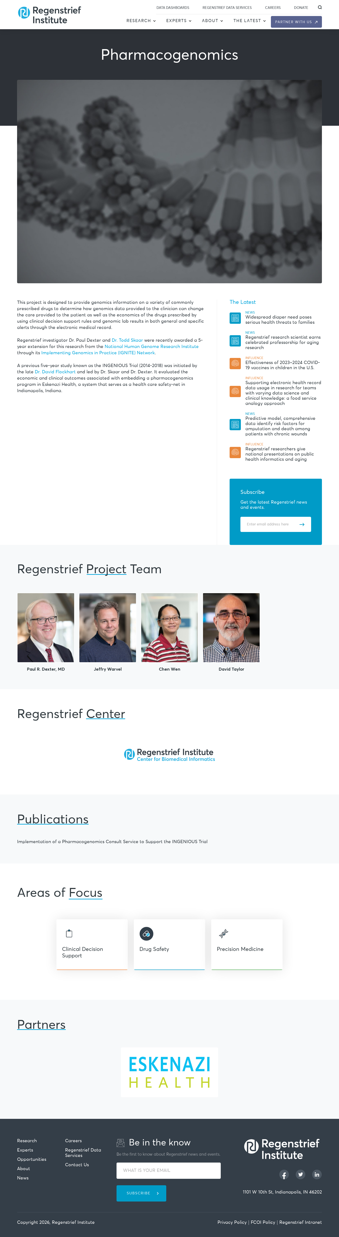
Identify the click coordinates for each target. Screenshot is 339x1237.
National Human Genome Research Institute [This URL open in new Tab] (152, 347)
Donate (301, 8)
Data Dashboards (173, 8)
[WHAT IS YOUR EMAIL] (169, 1171)
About (210, 21)
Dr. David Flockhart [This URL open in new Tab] (55, 372)
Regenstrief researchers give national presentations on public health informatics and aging (279, 454)
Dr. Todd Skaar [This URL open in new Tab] (127, 340)
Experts (176, 21)
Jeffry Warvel (108, 669)
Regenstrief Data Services (227, 8)
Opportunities (31, 1159)
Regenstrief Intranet (300, 1222)
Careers (273, 8)
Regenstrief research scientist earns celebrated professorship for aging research (283, 342)
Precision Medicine (240, 949)
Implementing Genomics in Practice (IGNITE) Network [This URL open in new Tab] (98, 353)
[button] (154, 21)
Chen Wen (169, 669)
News (23, 1178)
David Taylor (231, 669)
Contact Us (77, 1165)
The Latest (247, 21)
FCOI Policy (263, 1222)
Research (138, 21)
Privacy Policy (232, 1222)
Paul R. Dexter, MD (46, 669)
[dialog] (320, 7)
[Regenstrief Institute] (49, 14)
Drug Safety (154, 949)
